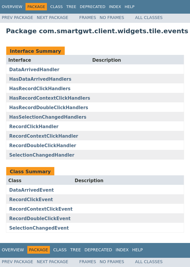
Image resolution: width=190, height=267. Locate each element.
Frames (87, 17)
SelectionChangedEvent (39, 228)
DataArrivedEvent (31, 190)
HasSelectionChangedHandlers (47, 117)
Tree (71, 6)
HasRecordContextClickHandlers (49, 98)
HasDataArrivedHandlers (40, 79)
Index (115, 6)
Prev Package (17, 17)
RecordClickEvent (31, 199)
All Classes (149, 17)
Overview (12, 6)
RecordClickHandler (33, 126)
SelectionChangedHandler (41, 155)
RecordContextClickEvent (40, 209)
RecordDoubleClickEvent (40, 218)
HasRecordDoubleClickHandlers (48, 107)
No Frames (112, 17)
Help (129, 6)
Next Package (52, 17)
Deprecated (92, 6)
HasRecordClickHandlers (40, 88)
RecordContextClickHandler (43, 136)
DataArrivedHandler (34, 69)
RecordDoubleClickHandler (42, 145)
